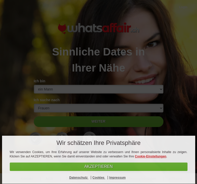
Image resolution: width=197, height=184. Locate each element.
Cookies (98, 177)
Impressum (117, 177)
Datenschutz (78, 177)
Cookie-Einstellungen (150, 156)
